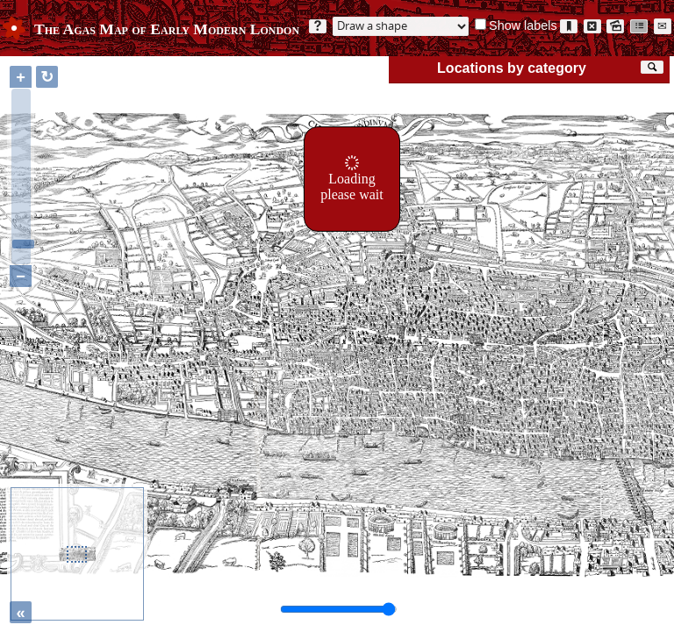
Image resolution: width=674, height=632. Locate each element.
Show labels (523, 25)
